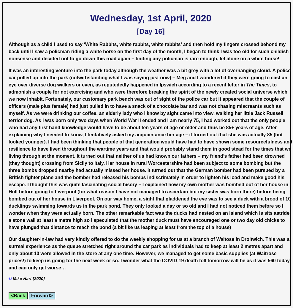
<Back (18, 295)
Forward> (42, 295)
